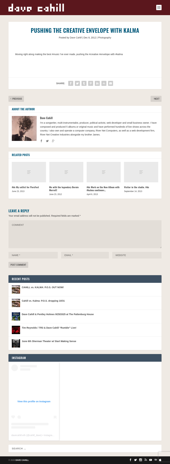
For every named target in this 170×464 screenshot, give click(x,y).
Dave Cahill (76, 37)
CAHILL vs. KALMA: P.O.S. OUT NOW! (43, 287)
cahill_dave (35, 435)
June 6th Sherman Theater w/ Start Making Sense (49, 341)
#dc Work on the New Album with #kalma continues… (103, 188)
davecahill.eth (18, 435)
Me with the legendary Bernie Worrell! (64, 188)
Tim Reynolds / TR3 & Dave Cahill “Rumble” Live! (49, 327)
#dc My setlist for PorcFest (25, 187)
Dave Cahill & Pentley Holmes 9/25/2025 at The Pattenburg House (58, 314)
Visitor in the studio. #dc (136, 187)
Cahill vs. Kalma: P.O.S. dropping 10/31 (43, 300)
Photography (104, 37)
